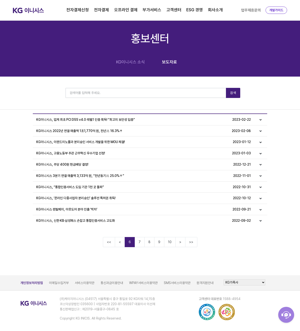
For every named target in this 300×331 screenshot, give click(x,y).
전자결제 (101, 9)
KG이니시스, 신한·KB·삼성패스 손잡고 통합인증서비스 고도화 (143, 221)
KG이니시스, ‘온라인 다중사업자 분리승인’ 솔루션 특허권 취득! (143, 198)
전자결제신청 (77, 9)
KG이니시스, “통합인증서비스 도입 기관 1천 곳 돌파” (143, 187)
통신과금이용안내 (112, 283)
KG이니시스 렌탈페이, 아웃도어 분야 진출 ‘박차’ (143, 209)
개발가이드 (276, 10)
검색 (233, 93)
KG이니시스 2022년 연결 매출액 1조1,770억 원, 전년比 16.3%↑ (143, 131)
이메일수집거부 (59, 283)
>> (191, 242)
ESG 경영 (194, 9)
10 (170, 242)
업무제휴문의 (251, 10)
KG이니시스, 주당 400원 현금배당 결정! (143, 165)
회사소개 (215, 9)
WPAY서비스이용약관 (143, 283)
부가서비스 (151, 9)
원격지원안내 (205, 283)
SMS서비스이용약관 (177, 283)
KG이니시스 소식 (130, 61)
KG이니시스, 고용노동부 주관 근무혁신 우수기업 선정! (143, 153)
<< (109, 242)
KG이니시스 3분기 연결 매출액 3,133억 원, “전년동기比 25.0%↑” (143, 176)
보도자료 (169, 61)
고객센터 (173, 9)
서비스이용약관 (84, 283)
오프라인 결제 (126, 9)
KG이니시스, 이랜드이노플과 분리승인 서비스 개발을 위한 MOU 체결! (143, 142)
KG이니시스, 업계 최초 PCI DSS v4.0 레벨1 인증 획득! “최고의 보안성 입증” (143, 120)
